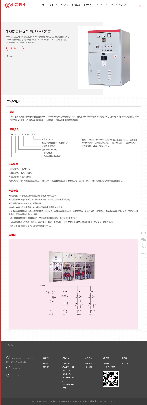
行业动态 (88, 367)
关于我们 (53, 5)
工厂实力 (46, 370)
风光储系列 (66, 363)
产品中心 (65, 5)
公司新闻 (88, 363)
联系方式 (125, 363)
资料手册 (106, 363)
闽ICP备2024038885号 (107, 401)
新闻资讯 (76, 5)
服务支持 (87, 5)
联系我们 (98, 5)
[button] (109, 86)
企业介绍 (46, 363)
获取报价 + (15, 48)
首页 (44, 5)
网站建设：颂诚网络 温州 (84, 401)
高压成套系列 (27, 18)
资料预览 (10, 56)
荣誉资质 (46, 367)
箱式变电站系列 (68, 367)
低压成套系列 (67, 374)
